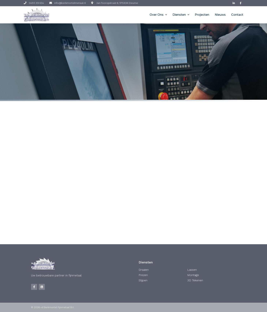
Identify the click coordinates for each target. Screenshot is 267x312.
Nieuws (220, 14)
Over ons (158, 15)
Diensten (180, 15)
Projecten (202, 14)
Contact (237, 14)
